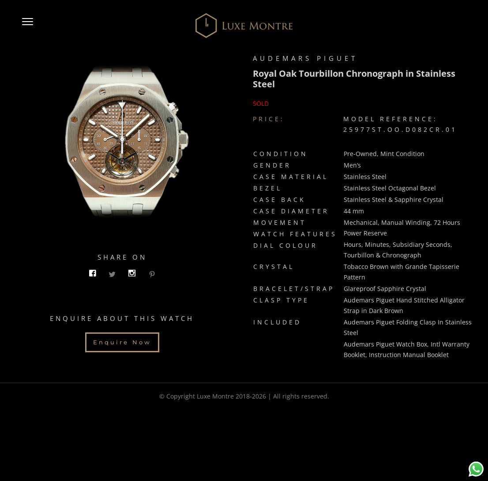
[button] (27, 26)
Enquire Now (122, 344)
